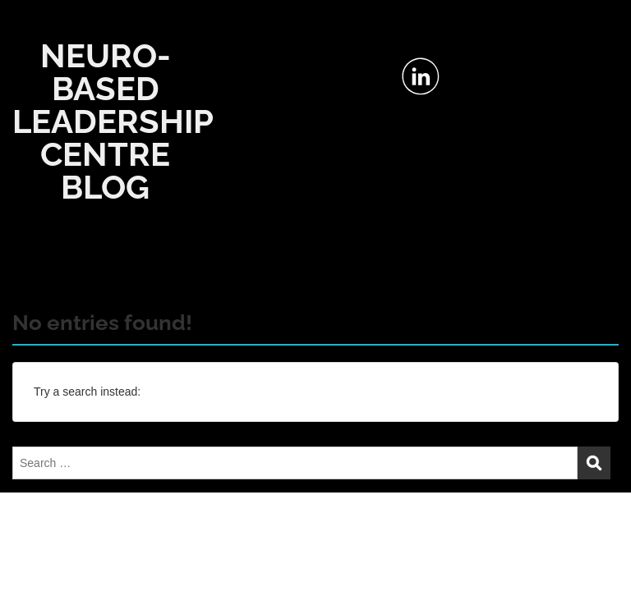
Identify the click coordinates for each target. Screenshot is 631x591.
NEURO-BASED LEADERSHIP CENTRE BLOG (113, 121)
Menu (29, 27)
